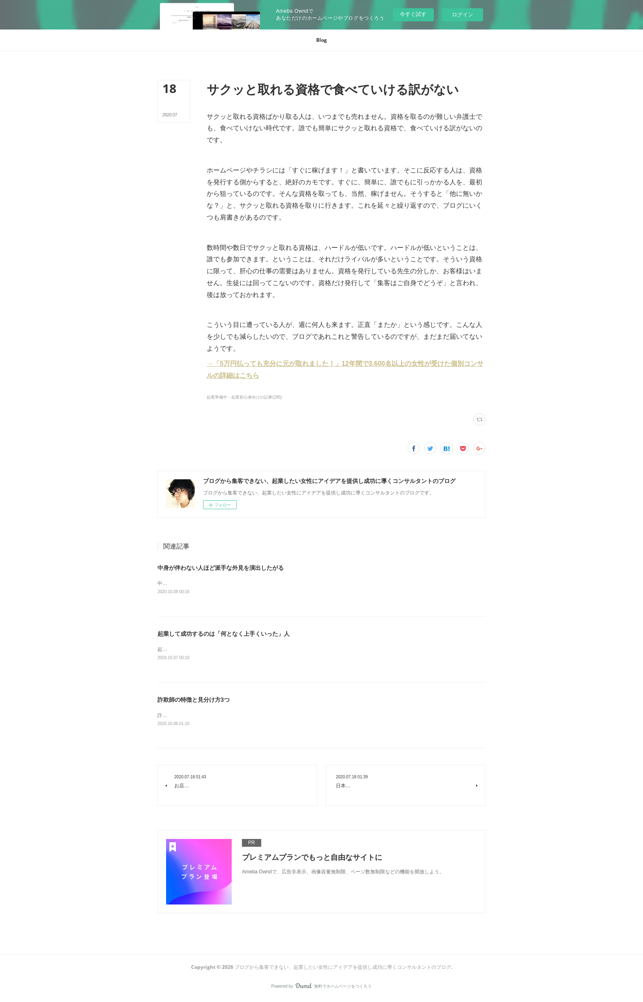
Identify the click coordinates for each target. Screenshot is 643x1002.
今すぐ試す (413, 14)
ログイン (462, 14)
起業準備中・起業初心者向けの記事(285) (244, 397)
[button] (321, 40)
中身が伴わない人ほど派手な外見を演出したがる (220, 567)
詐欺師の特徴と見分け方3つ (193, 701)
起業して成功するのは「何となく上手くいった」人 (223, 634)
